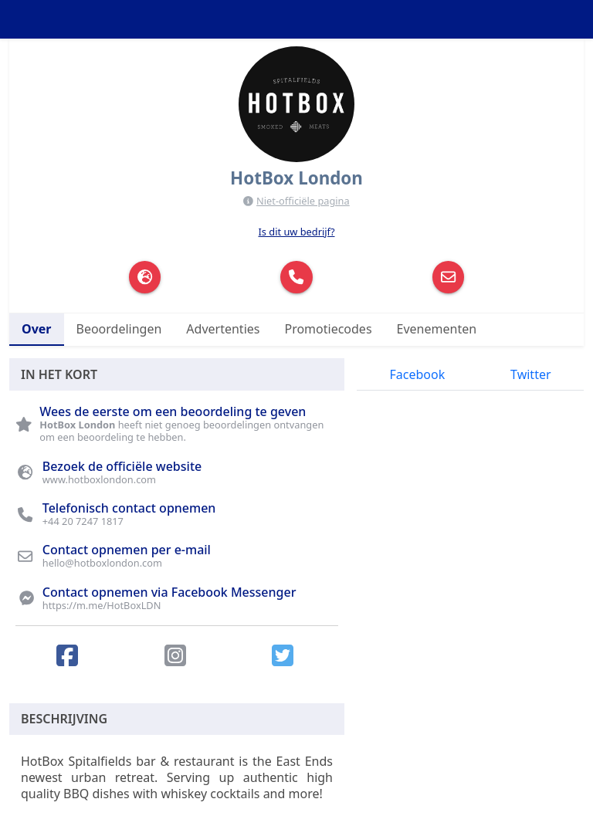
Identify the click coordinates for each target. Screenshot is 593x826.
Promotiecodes (327, 328)
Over (37, 328)
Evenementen (437, 328)
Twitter (530, 374)
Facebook (417, 374)
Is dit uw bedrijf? (296, 232)
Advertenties (222, 328)
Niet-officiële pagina (303, 201)
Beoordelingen (119, 328)
